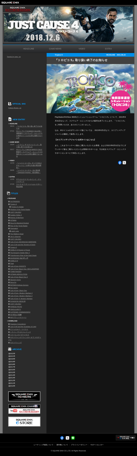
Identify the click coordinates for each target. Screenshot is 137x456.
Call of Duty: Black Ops (18, 291)
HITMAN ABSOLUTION (18, 274)
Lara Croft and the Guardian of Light (23, 327)
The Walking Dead (16, 234)
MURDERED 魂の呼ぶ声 (19, 258)
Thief (12, 263)
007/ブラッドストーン (18, 317)
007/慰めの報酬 (16, 315)
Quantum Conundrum (18, 324)
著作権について (62, 445)
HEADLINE (110, 55)
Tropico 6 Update (17, 207)
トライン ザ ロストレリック (20, 332)
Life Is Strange (15, 237)
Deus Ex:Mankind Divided (19, 223)
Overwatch (14, 228)
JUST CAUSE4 (15, 212)
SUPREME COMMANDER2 (20, 312)
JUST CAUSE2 (15, 304)
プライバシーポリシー (79, 445)
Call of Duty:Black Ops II (19, 277)
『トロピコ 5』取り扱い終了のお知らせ (81, 60)
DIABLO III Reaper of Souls (20, 250)
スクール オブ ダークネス (19, 335)
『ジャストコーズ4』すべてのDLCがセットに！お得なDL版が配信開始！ (29, 165)
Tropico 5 (13, 247)
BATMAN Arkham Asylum (19, 285)
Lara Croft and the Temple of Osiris (22, 245)
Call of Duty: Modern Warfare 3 (21, 293)
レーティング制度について (43, 445)
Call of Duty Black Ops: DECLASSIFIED (24, 269)
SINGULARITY (15, 309)
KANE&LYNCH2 (16, 307)
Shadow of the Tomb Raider (20, 210)
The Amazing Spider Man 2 (20, 253)
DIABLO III (14, 261)
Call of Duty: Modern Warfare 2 (21, 296)
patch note (15, 231)
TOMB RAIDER (15, 272)
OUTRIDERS (15, 201)
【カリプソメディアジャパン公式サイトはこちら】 (75, 140)
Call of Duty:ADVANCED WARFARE (23, 242)
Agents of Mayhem (17, 218)
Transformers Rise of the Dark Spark (23, 255)
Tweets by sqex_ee (14, 57)
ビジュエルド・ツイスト (19, 329)
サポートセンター (97, 445)
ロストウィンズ (16, 343)
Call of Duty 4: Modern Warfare (21, 299)
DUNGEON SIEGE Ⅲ (17, 301)
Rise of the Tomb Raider (19, 226)
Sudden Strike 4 (16, 215)
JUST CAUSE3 (15, 239)
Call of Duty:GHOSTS (18, 266)
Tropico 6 (13, 204)
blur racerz (14, 288)
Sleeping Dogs (15, 280)
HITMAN (13, 220)
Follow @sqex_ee (14, 108)
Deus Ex (13, 282)
